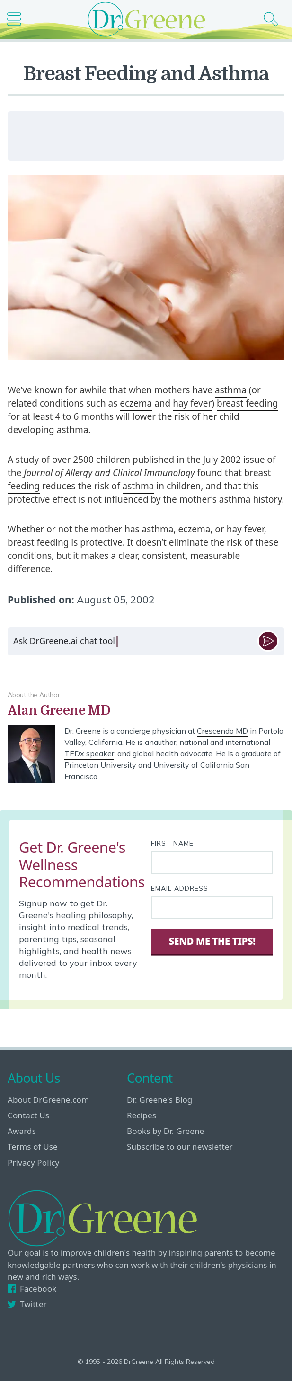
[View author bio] (146, 710)
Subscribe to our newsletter (180, 1146)
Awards (22, 1130)
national (193, 742)
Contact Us (28, 1115)
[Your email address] (212, 907)
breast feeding (247, 403)
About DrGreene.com (48, 1099)
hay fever (192, 403)
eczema (136, 403)
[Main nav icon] (17, 19)
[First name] (212, 862)
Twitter (27, 1304)
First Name (172, 843)
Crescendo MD (222, 730)
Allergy (78, 473)
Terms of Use (33, 1146)
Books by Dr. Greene (165, 1130)
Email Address (179, 888)
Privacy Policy (33, 1162)
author (165, 742)
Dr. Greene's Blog (159, 1099)
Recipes (141, 1115)
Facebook (32, 1288)
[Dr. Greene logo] (146, 19)
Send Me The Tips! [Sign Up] (211, 941)
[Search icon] (274, 19)
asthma (231, 390)
